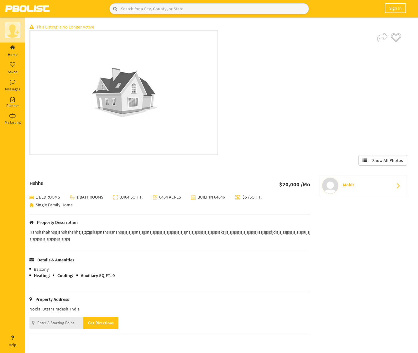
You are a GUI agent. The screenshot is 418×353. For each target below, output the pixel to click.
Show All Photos (383, 160)
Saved (13, 68)
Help (13, 341)
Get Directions (101, 322)
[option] (124, 92)
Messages (13, 85)
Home (13, 51)
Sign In (395, 8)
